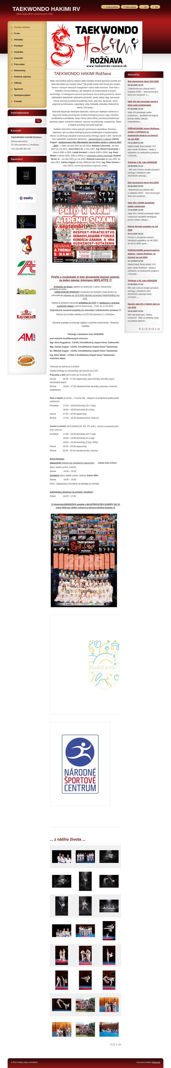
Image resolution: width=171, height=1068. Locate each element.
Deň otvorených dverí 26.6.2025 (143, 182)
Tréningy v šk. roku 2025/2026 (142, 162)
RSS (145, 7)
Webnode (156, 1062)
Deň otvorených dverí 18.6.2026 (143, 81)
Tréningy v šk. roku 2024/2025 (142, 280)
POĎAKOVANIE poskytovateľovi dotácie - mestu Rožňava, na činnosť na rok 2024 (143, 254)
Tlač (156, 7)
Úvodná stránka (112, 7)
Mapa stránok (130, 7)
